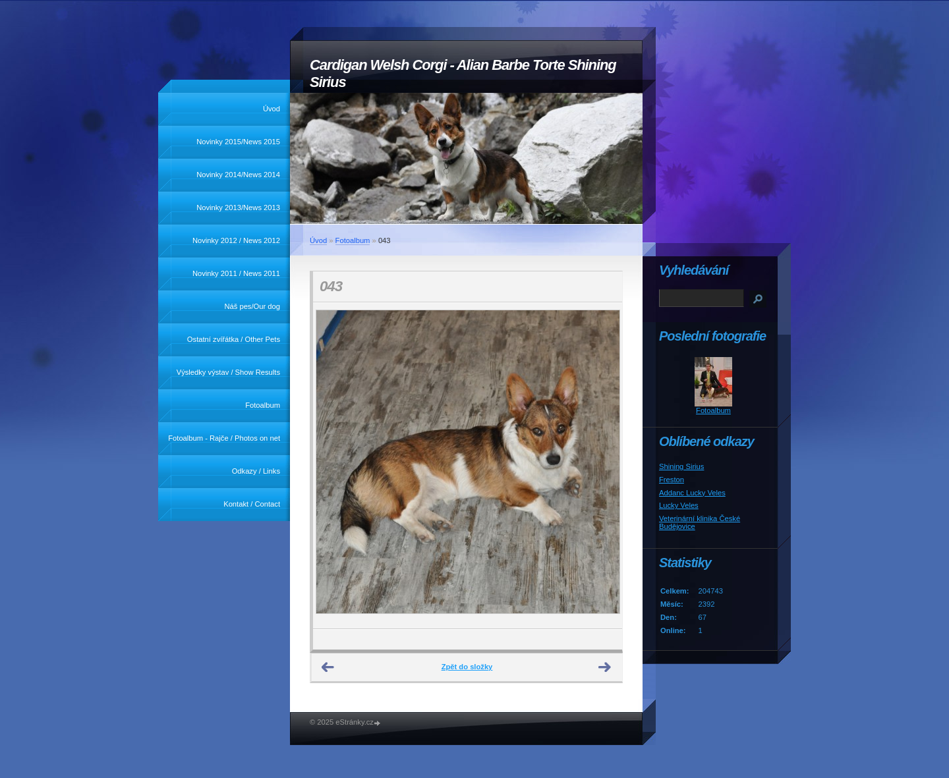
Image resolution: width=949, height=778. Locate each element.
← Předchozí (328, 667)
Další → (605, 667)
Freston (671, 480)
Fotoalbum (262, 405)
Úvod (271, 109)
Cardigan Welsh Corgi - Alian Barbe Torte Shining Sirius (463, 73)
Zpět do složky (467, 667)
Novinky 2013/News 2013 (238, 207)
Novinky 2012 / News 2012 (236, 240)
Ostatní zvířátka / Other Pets (233, 339)
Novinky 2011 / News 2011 (236, 273)
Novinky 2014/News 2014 (238, 175)
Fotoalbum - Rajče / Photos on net (224, 438)
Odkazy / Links (256, 471)
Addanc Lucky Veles (692, 493)
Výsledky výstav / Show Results (228, 372)
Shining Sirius (681, 466)
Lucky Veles (679, 505)
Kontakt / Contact (251, 504)
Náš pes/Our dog (252, 306)
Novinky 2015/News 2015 (238, 142)
